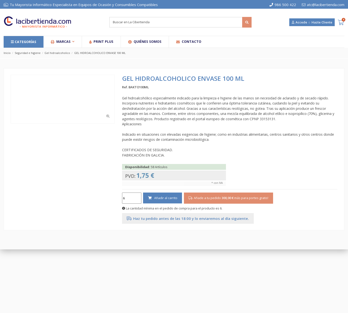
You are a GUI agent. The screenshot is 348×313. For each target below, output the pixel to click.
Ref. (125, 87)
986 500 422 (282, 4)
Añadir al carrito (162, 198)
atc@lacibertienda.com (323, 4)
